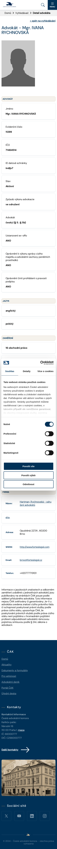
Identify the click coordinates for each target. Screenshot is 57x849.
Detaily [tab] (27, 371)
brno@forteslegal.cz (31, 560)
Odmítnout (28, 484)
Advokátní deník (10, 682)
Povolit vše (28, 466)
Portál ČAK (7, 687)
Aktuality (7, 664)
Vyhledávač (22, 13)
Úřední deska (9, 693)
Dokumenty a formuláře (15, 670)
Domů (8, 13)
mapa (21, 730)
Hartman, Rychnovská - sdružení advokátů (35, 503)
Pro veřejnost (9, 676)
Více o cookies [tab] (45, 371)
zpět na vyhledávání (42, 20)
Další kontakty (16, 750)
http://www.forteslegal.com (34, 547)
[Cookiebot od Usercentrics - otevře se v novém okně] (41, 363)
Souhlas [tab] (9, 371)
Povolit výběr (28, 475)
